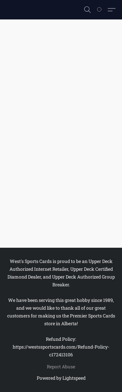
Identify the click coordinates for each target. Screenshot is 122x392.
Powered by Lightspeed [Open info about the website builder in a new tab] (61, 378)
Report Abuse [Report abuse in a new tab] (61, 366)
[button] (87, 10)
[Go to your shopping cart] (103, 9)
